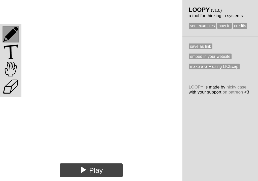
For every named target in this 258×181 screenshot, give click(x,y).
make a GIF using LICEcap (214, 66)
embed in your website (210, 56)
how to (224, 26)
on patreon (232, 92)
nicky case (236, 87)
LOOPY (196, 87)
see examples (202, 26)
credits (240, 26)
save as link (200, 46)
